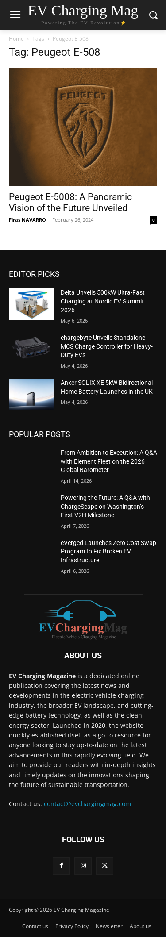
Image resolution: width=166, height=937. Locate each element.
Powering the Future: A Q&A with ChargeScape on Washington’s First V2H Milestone (105, 506)
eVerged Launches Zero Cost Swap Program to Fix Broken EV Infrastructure (108, 551)
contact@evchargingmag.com (87, 803)
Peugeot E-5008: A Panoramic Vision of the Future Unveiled (70, 202)
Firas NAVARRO (27, 219)
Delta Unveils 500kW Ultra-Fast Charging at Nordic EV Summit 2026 (103, 301)
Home (16, 38)
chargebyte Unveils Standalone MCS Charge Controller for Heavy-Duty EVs (107, 346)
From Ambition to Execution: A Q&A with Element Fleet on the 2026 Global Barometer (109, 461)
